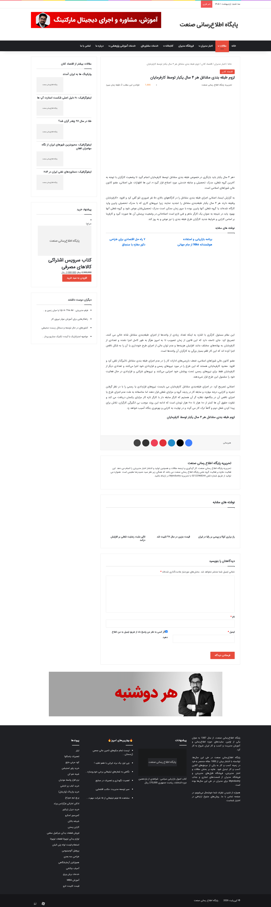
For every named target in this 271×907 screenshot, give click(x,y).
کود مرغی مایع (72, 762)
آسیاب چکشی (72, 868)
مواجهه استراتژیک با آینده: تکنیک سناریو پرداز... (65, 336)
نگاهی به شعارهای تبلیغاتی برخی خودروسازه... (107, 772)
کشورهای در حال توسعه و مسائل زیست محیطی (64, 328)
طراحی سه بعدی (71, 856)
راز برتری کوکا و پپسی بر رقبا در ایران (216, 537)
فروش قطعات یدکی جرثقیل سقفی (63, 833)
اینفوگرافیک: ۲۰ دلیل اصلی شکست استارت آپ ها (64, 98)
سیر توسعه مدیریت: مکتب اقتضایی (113, 789)
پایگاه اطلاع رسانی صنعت (206, 900)
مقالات (223, 46)
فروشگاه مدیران (186, 46)
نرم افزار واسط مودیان (69, 780)
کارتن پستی (73, 827)
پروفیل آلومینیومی (70, 851)
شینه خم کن (73, 774)
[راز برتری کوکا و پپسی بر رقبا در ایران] (215, 522)
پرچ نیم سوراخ (72, 798)
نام (232, 617)
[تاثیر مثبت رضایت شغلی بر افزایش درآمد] (125, 522)
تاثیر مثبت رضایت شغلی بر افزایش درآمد (128, 538)
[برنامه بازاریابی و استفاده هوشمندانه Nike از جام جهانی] (225, 243)
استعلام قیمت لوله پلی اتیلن (65, 845)
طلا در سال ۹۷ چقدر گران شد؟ (74, 121)
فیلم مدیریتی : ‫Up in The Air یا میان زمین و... (65, 310)
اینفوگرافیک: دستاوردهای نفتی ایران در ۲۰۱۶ (67, 172)
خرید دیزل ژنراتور (70, 809)
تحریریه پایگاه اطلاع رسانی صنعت (209, 463)
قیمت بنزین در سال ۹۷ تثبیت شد (173, 537)
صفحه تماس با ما (230, 796)
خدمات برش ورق (71, 874)
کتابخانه (169, 46)
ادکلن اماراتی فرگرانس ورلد (66, 803)
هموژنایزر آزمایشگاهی (68, 862)
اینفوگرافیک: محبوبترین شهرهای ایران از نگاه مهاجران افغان (66, 147)
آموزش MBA (73, 880)
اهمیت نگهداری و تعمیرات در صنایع (113, 780)
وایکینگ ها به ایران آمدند (77, 74)
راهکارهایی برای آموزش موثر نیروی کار (69, 319)
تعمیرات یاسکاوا (71, 756)
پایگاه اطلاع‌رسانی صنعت (228, 738)
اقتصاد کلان (206, 64)
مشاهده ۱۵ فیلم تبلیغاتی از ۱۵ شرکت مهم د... (108, 798)
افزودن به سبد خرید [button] (77, 278)
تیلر (77, 750)
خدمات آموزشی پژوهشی (123, 46)
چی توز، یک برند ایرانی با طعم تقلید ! (112, 763)
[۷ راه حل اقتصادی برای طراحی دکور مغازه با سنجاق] (158, 243)
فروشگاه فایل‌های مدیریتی (209, 773)
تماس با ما (85, 46)
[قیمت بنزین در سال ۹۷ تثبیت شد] (170, 522)
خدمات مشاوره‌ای (149, 46)
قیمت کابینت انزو (71, 886)
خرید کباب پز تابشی (69, 786)
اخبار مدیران (207, 46)
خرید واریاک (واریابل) (68, 792)
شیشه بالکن (73, 821)
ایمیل (231, 632)
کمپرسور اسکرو (72, 815)
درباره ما (100, 46)
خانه (234, 46)
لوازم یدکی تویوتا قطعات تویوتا (64, 839)
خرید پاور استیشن (70, 768)
